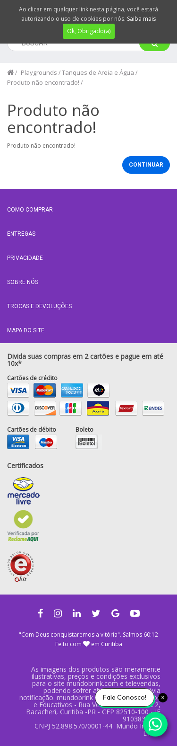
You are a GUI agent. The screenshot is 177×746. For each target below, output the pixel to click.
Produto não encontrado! (43, 82)
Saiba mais (141, 19)
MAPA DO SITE (25, 330)
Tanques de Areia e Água (98, 72)
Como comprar (30, 209)
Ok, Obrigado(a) (88, 31)
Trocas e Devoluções (39, 306)
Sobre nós (22, 282)
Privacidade (25, 258)
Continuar (146, 164)
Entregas (21, 234)
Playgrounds (39, 72)
